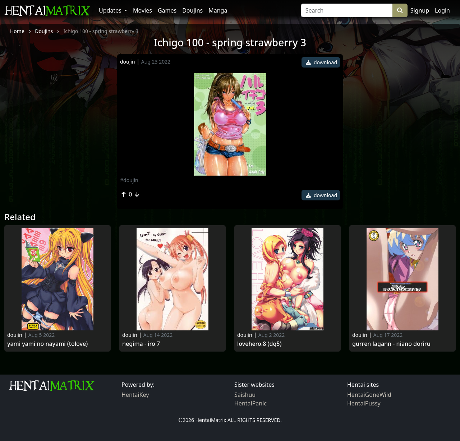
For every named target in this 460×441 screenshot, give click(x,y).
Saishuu (245, 395)
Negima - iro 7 (141, 343)
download (321, 62)
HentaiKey (135, 395)
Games (167, 10)
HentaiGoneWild (369, 395)
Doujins (192, 10)
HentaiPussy (364, 403)
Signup (419, 10)
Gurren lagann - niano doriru (391, 343)
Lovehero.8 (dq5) (259, 343)
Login (442, 10)
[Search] (346, 10)
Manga (217, 10)
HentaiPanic (250, 403)
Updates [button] (111, 10)
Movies (142, 10)
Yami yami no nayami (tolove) (47, 343)
